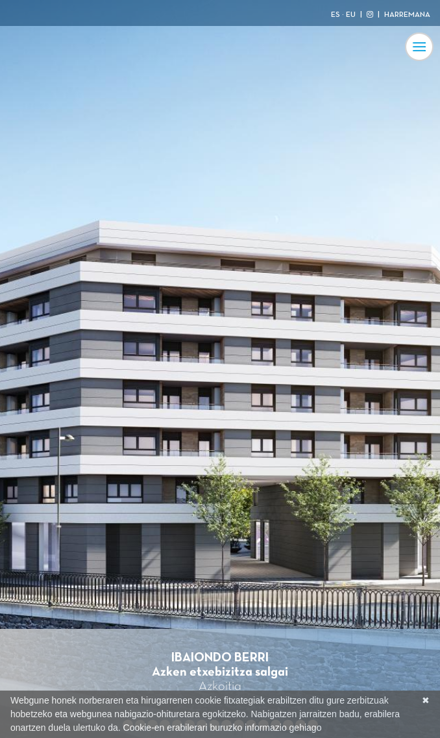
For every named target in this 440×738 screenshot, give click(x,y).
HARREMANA (407, 15)
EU (351, 15)
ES (335, 15)
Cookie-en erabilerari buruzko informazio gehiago (222, 727)
